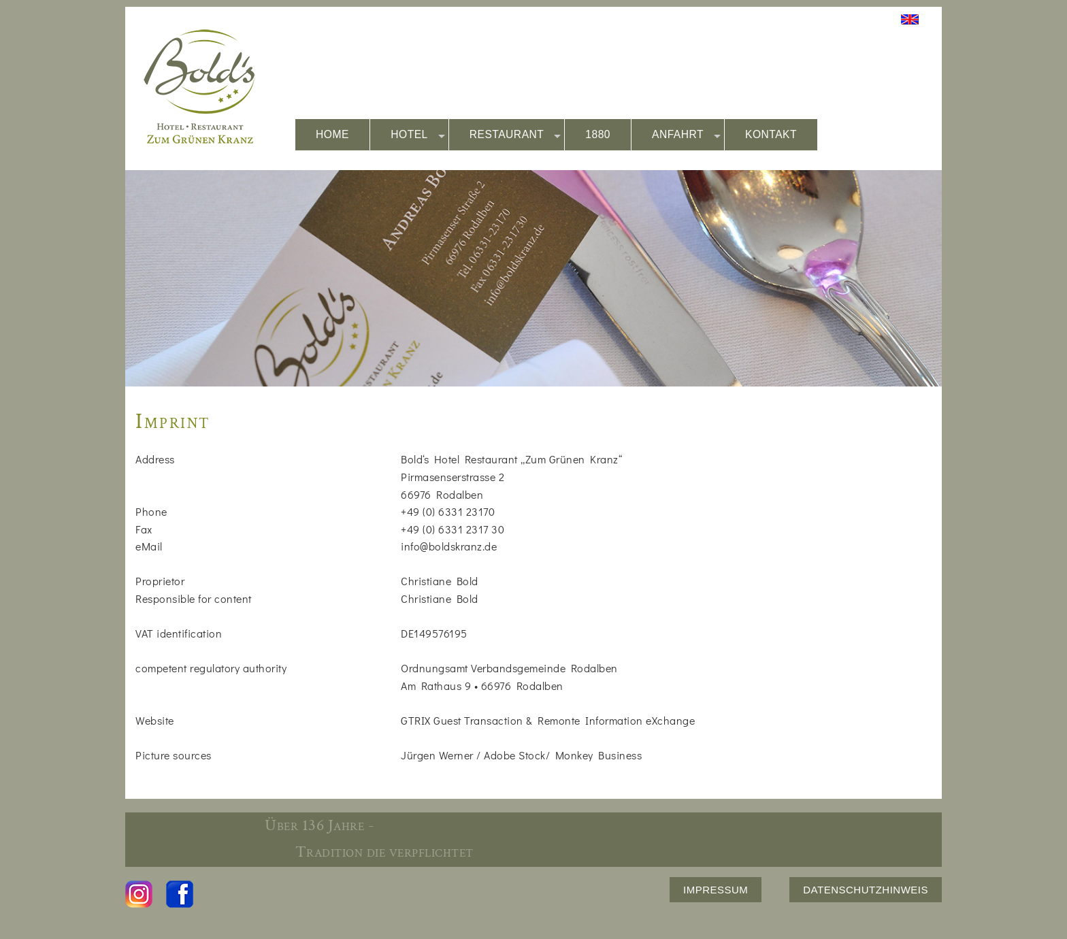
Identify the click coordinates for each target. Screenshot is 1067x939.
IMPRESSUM (715, 889)
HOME (332, 134)
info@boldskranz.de (449, 546)
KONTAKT (771, 134)
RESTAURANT (515, 135)
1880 (597, 134)
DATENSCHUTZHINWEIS (865, 889)
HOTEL (418, 135)
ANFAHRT (686, 135)
